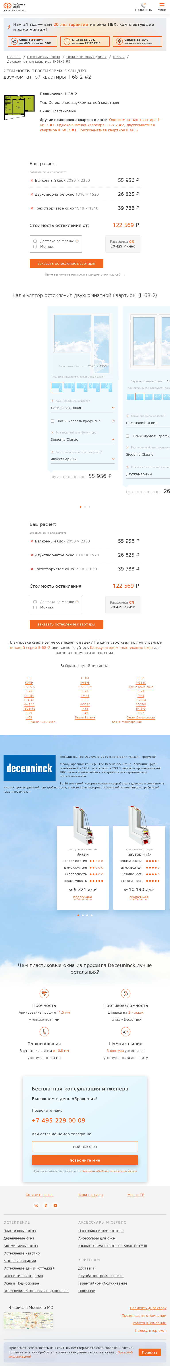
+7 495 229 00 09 (58, 1120)
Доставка (86, 1268)
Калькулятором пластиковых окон (121, 647)
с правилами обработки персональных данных (108, 1171)
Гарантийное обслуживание (102, 1283)
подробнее (26, 897)
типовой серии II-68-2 (30, 647)
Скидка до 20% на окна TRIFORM (86, 41)
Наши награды (90, 1194)
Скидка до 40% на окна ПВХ (35, 41)
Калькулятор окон (150, 1330)
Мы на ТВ (136, 1194)
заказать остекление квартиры (66, 263)
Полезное (86, 1291)
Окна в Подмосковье (21, 1283)
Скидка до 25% (138, 41)
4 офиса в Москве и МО (31, 1307)
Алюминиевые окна (21, 1245)
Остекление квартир (22, 1253)
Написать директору (148, 1308)
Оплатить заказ (40, 1194)
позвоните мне (85, 1160)
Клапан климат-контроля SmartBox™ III (112, 1245)
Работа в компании (149, 1323)
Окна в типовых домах (23, 1275)
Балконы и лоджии (20, 1260)
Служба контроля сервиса (101, 1275)
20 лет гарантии (71, 24)
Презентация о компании (144, 1315)
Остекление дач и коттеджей (29, 1268)
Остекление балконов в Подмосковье (36, 1291)
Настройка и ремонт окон (101, 1230)
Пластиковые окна (20, 1230)
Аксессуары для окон (96, 1238)
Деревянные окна (19, 1238)
